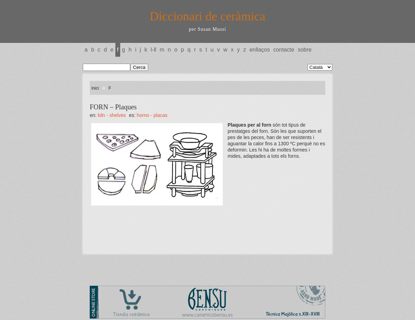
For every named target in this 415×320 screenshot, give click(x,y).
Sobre (304, 50)
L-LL (153, 50)
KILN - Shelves (112, 115)
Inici (95, 88)
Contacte (283, 50)
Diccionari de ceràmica (207, 16)
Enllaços (259, 50)
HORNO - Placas (152, 115)
